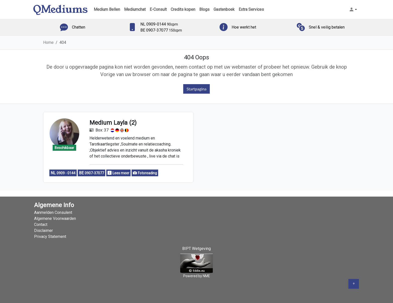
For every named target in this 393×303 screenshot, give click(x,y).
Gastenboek (224, 9)
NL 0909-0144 (159, 24)
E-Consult (158, 9)
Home (48, 42)
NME (206, 276)
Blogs (204, 9)
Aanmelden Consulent (53, 212)
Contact (40, 224)
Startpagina (196, 88)
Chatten (78, 27)
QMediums (60, 9)
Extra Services (251, 9)
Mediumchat (135, 9)
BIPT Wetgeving (196, 248)
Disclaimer (43, 230)
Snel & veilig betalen (327, 27)
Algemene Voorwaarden (55, 218)
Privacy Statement (50, 236)
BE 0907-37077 (161, 30)
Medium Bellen (107, 9)
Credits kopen (183, 9)
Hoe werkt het (244, 27)
